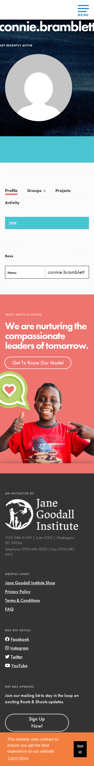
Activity (12, 202)
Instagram (17, 648)
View (13, 223)
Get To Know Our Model (38, 362)
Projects (62, 190)
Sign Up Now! (37, 722)
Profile (11, 190)
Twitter (14, 657)
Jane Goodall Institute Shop (30, 583)
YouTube (16, 665)
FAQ (9, 609)
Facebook (17, 639)
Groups (36, 191)
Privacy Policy (18, 591)
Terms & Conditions (22, 600)
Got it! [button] (80, 749)
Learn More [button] (18, 758)
